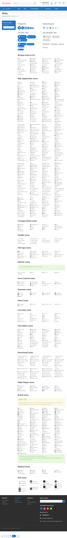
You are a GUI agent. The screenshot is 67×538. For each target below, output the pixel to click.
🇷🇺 (17, 536)
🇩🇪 (10, 536)
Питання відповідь (31, 502)
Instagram (44, 508)
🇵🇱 (2, 536)
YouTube (47, 508)
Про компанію (5, 500)
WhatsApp (51, 508)
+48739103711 (45, 3)
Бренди (29, 504)
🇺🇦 (13, 536)
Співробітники (5, 504)
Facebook (41, 508)
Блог (28, 500)
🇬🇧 (6, 536)
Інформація (18, 498)
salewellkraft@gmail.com (47, 518)
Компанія (4, 498)
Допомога (17, 500)
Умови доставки (18, 502)
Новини (4, 502)
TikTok (54, 508)
